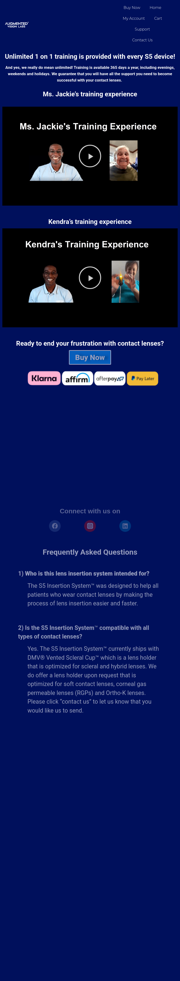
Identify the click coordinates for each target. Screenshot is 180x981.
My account (134, 18)
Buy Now (132, 7)
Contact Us (142, 40)
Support (142, 29)
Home (155, 7)
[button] (90, 156)
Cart (158, 18)
